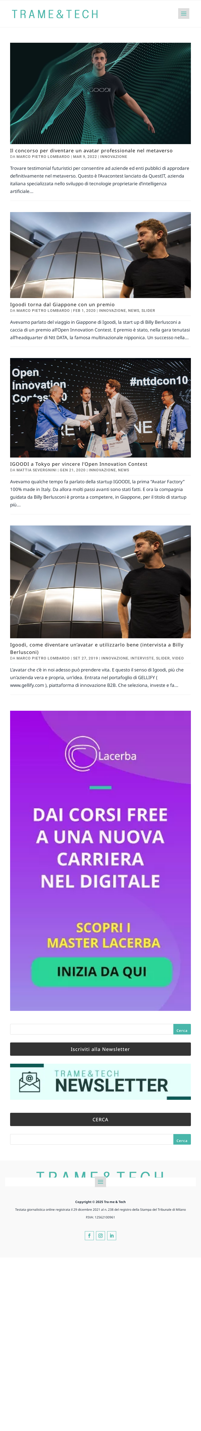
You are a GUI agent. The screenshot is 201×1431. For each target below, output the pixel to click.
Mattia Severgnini (36, 470)
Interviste (142, 658)
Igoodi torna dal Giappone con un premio (62, 304)
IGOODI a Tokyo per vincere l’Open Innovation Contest (79, 464)
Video (178, 658)
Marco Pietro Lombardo (43, 156)
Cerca (182, 1030)
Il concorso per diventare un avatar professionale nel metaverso (91, 150)
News (133, 310)
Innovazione (113, 156)
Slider (148, 310)
